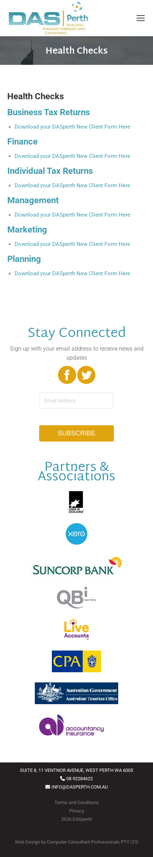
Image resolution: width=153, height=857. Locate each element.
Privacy (76, 811)
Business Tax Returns (48, 112)
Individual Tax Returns (50, 171)
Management (33, 200)
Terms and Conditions (76, 802)
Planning (24, 259)
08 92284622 (79, 778)
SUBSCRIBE (76, 433)
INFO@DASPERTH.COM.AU (79, 787)
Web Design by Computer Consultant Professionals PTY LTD (76, 842)
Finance (22, 142)
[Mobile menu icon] (141, 18)
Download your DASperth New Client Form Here (72, 127)
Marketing (27, 230)
